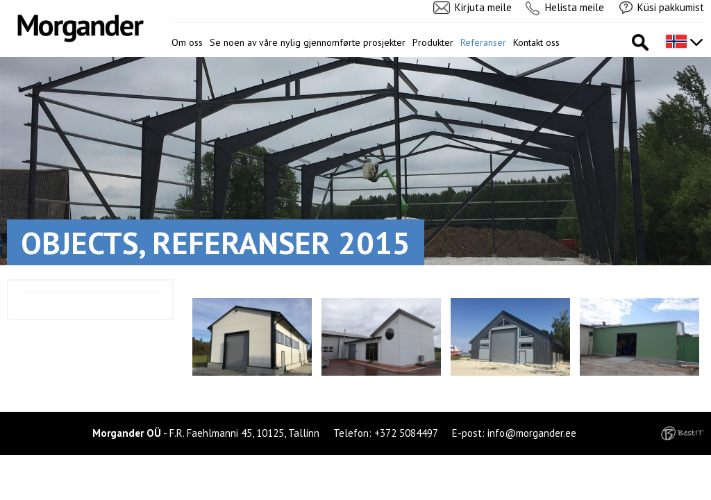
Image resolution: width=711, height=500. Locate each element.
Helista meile (574, 7)
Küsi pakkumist (670, 7)
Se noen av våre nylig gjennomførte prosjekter (307, 42)
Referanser (483, 42)
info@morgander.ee (531, 433)
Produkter (432, 42)
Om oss (187, 42)
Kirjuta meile (483, 7)
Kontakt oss (536, 42)
